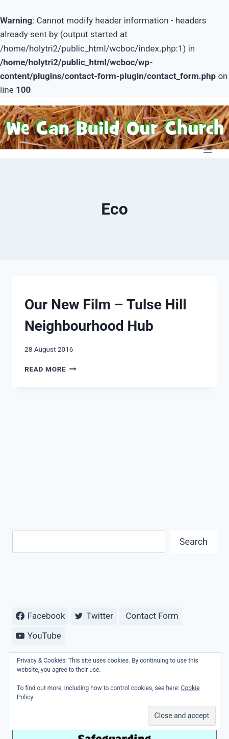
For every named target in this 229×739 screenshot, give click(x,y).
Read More (50, 369)
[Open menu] (207, 149)
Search (194, 541)
